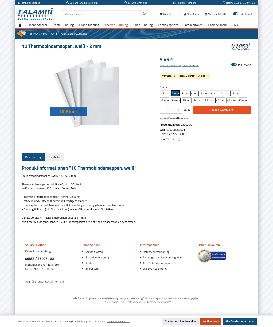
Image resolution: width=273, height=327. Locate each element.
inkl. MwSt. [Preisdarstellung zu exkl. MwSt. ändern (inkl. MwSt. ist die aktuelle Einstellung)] (243, 13)
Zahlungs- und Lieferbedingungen (163, 257)
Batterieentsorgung (97, 257)
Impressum (92, 268)
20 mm (175, 100)
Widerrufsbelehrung (155, 268)
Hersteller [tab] (54, 157)
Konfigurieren (211, 321)
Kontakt (90, 263)
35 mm (209, 100)
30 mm (198, 100)
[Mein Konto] (191, 13)
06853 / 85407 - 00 (39, 258)
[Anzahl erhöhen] (178, 110)
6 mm (204, 93)
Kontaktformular (55, 281)
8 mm (213, 93)
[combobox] (100, 13)
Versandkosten (94, 252)
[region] (87, 93)
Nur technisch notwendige (180, 321)
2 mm (175, 93)
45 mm (231, 100)
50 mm (242, 100)
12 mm (235, 93)
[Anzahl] (171, 110)
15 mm (164, 100)
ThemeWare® (164, 302)
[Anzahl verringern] (163, 110)
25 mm (187, 100)
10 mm (224, 93)
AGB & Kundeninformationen (160, 263)
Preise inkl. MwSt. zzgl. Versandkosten (179, 65)
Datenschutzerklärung (156, 252)
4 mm (194, 93)
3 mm (185, 93)
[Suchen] (144, 13)
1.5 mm (164, 93)
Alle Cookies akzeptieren (240, 321)
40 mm (220, 100)
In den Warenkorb (222, 110)
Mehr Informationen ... (118, 321)
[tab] (33, 157)
